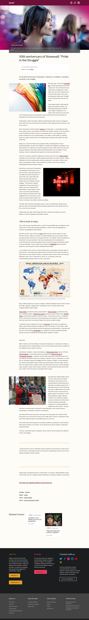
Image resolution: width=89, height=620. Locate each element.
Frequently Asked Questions (15, 610)
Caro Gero (47, 324)
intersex (42, 129)
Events (48, 606)
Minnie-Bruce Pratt (52, 352)
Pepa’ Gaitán (23, 311)
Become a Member (51, 602)
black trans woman (39, 314)
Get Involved (50, 608)
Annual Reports (12, 608)
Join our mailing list (67, 579)
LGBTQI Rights (28, 497)
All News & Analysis (32, 602)
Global (26, 495)
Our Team (11, 604)
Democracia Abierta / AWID (31, 500)
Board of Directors (13, 606)
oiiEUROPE (53, 244)
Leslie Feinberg (23, 354)
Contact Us (11, 613)
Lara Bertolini (37, 330)
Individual (14, 575)
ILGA (41, 233)
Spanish (32, 69)
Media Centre (31, 606)
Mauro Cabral (64, 156)
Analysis (27, 492)
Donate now (39, 572)
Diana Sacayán (52, 311)
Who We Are (12, 602)
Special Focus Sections (33, 604)
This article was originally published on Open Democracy (35, 482)
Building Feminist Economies (73, 605)
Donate (48, 604)
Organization (15, 582)
